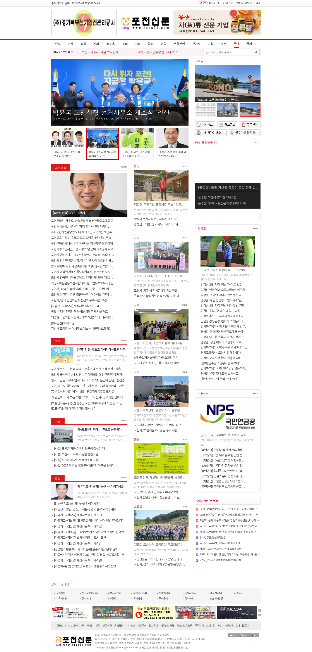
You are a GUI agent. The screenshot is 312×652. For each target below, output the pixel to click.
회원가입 (214, 3)
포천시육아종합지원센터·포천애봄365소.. (158, 425)
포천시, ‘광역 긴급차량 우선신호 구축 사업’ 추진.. (79, 300)
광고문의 (153, 625)
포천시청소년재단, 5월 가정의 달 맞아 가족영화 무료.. (82, 249)
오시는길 (210, 625)
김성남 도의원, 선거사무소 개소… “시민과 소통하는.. (82, 328)
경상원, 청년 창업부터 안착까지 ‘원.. (222, 300)
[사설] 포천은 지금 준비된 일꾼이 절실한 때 (78, 448)
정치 (57, 44)
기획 (210, 44)
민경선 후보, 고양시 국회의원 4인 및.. (223, 316)
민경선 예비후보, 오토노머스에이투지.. (223, 289)
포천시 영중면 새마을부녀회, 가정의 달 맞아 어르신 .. (82, 277)
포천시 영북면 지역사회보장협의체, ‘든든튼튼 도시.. (81, 271)
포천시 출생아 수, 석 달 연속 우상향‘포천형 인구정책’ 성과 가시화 (89, 374)
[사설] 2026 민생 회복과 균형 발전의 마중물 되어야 (83, 465)
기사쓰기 (228, 3)
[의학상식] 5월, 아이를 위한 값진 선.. (222, 455)
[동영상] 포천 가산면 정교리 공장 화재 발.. (228, 187)
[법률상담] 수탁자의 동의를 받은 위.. (222, 465)
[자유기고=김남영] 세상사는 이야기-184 (75, 306)
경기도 (196, 44)
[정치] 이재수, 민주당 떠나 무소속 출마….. (136, 153)
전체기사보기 (244, 3)
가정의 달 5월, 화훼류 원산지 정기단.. (223, 337)
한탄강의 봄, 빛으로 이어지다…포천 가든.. (101, 349)
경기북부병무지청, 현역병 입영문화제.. (223, 368)
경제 (70, 44)
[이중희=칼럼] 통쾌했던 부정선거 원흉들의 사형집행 (84, 566)
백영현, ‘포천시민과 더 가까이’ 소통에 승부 (220, 549)
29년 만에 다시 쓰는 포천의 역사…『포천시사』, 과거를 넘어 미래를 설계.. (93, 397)
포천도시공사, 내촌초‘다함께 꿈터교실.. (159, 343)
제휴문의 (141, 625)
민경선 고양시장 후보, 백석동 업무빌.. (223, 305)
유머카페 (137, 598)
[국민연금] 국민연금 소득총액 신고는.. (223, 486)
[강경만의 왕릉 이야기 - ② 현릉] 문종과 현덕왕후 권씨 (85, 549)
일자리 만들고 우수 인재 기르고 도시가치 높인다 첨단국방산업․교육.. (91, 380)
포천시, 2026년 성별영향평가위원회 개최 (220, 560)
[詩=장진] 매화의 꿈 (63, 323)
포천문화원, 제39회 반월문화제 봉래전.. (159, 477)
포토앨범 (112, 598)
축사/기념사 (191, 593)
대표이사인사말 (76, 625)
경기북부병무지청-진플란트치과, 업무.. (224, 347)
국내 (236, 44)
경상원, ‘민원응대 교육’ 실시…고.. (220, 373)
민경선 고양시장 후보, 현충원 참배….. (223, 358)
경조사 (239, 593)
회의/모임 (189, 598)
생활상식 (179, 44)
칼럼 (150, 44)
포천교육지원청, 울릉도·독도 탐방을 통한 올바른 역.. (82, 237)
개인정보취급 (167, 625)
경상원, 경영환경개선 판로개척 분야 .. (223, 331)
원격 (258, 3)
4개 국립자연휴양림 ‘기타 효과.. (159, 52)
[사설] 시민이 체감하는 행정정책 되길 (75, 460)
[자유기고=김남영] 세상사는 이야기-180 (77, 560)
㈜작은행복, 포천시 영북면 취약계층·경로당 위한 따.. (82, 266)
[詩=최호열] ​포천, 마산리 (69, 213)
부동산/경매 (216, 593)
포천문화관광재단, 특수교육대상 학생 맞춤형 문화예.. (82, 243)
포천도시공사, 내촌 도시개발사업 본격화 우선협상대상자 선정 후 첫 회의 (235, 520)
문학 (163, 44)
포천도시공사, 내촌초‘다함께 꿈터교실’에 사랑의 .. (80, 226)
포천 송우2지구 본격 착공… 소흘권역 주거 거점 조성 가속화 (86, 368)
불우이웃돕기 (243, 625)
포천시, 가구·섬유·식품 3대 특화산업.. (156, 290)
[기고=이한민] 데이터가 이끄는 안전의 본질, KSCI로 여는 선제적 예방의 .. (96, 554)
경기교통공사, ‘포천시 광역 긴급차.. (221, 352)
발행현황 (107, 625)
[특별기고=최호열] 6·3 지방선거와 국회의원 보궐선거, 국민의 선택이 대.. (96, 532)
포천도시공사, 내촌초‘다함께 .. (101, 52)
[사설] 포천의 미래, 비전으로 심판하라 (99, 429)
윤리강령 (118, 625)
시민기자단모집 (225, 625)
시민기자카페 (140, 593)
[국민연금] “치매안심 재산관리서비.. (222, 449)
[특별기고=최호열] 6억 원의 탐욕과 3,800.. (172, 153)
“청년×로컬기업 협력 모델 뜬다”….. (221, 378)
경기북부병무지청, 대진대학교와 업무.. (223, 326)
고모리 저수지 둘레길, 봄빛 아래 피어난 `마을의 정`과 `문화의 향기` (233, 554)
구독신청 (199, 625)
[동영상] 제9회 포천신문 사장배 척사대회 (221, 203)
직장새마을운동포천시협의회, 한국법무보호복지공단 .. (83, 283)
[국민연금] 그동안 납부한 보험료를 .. (222, 460)
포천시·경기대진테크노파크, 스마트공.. (158, 275)
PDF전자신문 (216, 598)
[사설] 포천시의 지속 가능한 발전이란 (75, 454)
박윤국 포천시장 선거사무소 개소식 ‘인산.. (113, 112)
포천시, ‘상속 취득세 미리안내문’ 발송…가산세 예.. (80, 289)
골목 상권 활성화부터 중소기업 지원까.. (157, 295)
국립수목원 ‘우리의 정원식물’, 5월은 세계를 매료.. (80, 311)
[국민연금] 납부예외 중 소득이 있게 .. (225, 435)
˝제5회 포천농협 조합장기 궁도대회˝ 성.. (159, 544)
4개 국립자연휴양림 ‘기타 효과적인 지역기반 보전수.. (82, 232)
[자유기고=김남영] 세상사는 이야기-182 (77, 526)
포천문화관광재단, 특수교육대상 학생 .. (157, 492)
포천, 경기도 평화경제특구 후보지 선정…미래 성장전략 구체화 (88, 385)
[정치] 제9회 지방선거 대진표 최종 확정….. (67, 153)
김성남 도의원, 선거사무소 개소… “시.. (156, 224)
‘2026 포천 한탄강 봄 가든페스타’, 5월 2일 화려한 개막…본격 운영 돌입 (234, 515)
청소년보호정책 (184, 625)
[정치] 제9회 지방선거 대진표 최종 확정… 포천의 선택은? (227, 509)
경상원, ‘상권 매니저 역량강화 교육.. (222, 342)
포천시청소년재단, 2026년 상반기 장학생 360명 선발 (82, 254)
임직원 (89, 625)
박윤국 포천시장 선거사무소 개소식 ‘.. (156, 219)
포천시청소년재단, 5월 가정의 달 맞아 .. (157, 363)
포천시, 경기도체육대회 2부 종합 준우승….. (159, 564)
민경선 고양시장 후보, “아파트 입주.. (222, 284)
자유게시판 (61, 598)
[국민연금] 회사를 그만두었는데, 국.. (222, 470)
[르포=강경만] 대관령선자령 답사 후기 (73, 408)
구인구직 (163, 598)
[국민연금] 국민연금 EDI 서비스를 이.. (223, 481)
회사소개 (61, 625)
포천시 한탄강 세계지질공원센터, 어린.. (157, 497)
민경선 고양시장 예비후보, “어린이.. (223, 270)
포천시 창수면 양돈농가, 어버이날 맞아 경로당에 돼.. (82, 260)
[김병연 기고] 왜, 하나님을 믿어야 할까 (75, 503)
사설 (138, 44)
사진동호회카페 (90, 593)
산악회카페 (164, 593)
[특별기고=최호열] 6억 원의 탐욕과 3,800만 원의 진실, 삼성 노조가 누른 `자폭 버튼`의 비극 (244, 532)
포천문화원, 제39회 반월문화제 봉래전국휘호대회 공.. (83, 220)
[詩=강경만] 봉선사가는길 (212, 537)
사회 (96, 44)
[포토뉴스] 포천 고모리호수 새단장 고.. (218, 99)
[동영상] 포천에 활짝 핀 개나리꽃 (216, 197)
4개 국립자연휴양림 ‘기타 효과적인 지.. (157, 357)
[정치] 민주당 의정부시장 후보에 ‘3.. (222, 363)
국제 (249, 44)
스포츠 (110, 44)
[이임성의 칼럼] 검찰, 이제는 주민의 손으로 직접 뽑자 (84, 509)
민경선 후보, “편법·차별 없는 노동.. (221, 310)
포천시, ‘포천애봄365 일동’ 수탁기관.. (156, 430)
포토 (223, 44)
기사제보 (130, 625)
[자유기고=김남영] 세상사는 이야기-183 (77, 515)
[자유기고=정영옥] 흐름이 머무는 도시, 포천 (79, 537)
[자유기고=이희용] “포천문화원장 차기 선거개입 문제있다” (87, 520)
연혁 (98, 625)
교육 (83, 44)
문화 (125, 44)
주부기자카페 (114, 593)
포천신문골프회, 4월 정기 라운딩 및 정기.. (158, 559)
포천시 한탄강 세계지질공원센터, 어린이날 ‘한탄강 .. (81, 294)
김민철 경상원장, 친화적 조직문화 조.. (223, 321)
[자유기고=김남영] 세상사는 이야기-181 (77, 543)
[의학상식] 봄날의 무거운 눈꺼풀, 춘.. (222, 476)
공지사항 (60, 593)
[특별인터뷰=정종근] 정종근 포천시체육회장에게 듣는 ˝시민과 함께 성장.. (94, 403)
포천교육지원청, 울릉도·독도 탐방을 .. (158, 410)
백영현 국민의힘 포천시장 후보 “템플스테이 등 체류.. (82, 317)
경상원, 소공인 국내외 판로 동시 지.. (222, 295)
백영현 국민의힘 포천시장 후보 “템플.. (158, 204)
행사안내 (86, 598)
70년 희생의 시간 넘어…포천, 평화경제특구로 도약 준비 (84, 391)
